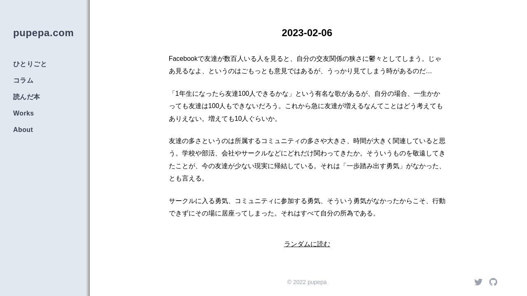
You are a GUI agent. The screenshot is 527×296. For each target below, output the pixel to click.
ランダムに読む (307, 243)
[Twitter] (478, 282)
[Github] (493, 282)
